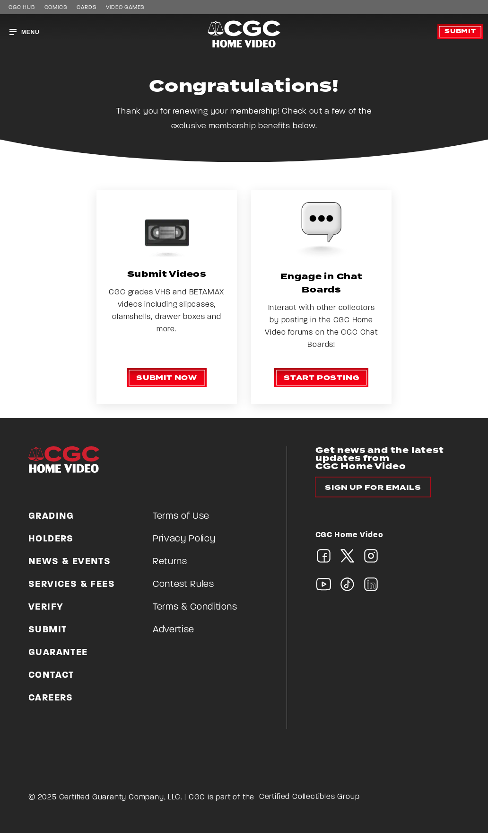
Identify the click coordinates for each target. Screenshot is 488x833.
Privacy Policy (184, 539)
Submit (460, 31)
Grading (51, 516)
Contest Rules (183, 584)
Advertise (173, 630)
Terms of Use (181, 516)
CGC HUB (22, 7)
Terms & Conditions (195, 607)
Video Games (125, 7)
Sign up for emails (373, 488)
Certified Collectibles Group (309, 797)
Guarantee (58, 652)
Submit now (166, 378)
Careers (50, 698)
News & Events (69, 562)
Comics (56, 7)
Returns (170, 562)
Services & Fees (71, 584)
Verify (45, 607)
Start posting (321, 378)
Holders (51, 539)
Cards (86, 7)
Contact (51, 675)
